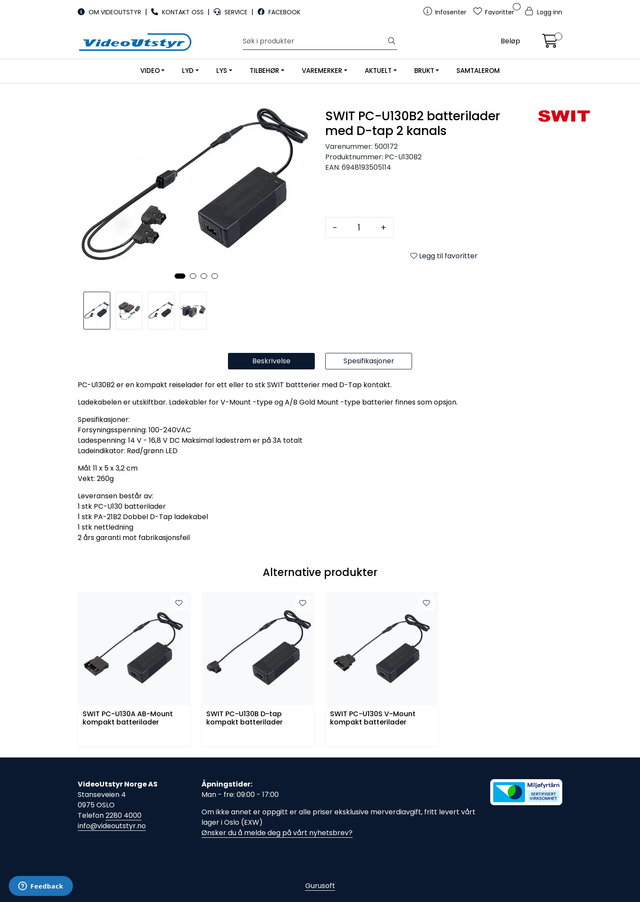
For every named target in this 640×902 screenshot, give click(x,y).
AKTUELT (378, 70)
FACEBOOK (278, 12)
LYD (188, 70)
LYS (221, 70)
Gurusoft (320, 886)
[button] (180, 276)
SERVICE (231, 12)
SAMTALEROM (478, 70)
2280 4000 (124, 815)
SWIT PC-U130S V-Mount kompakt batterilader (373, 718)
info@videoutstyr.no (112, 826)
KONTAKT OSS (178, 12)
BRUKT (424, 70)
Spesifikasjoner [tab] (368, 361)
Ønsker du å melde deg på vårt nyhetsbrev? (277, 833)
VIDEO (150, 70)
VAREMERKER (322, 70)
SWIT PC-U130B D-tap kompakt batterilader (244, 718)
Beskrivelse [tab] (271, 361)
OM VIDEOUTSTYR (110, 12)
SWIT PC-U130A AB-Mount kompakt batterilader (127, 718)
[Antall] (359, 227)
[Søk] (314, 41)
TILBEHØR (264, 70)
